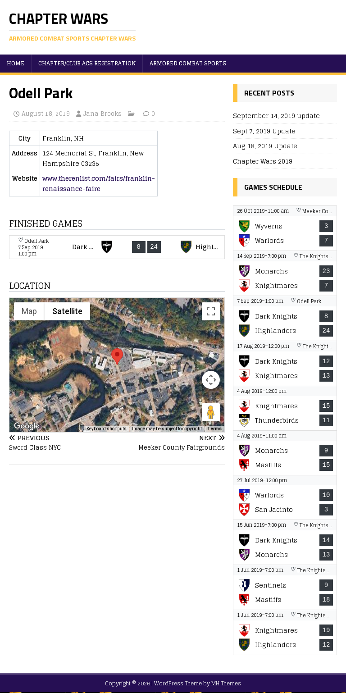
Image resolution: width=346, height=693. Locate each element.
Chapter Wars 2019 (262, 161)
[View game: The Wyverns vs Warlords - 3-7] (284, 228)
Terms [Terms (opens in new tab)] (214, 428)
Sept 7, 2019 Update (264, 131)
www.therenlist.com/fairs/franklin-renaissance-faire (98, 183)
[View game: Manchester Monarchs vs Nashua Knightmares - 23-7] (284, 273)
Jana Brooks (102, 114)
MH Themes (226, 683)
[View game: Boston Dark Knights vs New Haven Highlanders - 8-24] (116, 247)
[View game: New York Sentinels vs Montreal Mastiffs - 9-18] (284, 587)
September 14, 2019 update (276, 115)
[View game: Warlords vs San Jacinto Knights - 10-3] (284, 497)
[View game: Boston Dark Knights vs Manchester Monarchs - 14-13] (284, 542)
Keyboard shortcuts (106, 428)
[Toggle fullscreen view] (211, 311)
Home (15, 63)
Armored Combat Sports (188, 63)
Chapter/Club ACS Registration (87, 63)
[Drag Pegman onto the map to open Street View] (211, 412)
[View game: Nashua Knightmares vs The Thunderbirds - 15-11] (284, 408)
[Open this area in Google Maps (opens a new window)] (26, 426)
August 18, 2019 (46, 114)
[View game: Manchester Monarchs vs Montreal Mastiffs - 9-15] (284, 453)
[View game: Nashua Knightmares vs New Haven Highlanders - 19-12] (284, 632)
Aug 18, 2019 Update (265, 145)
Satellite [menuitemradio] (67, 311)
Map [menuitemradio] (29, 311)
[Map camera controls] (211, 380)
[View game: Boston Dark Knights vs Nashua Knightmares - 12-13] (284, 363)
